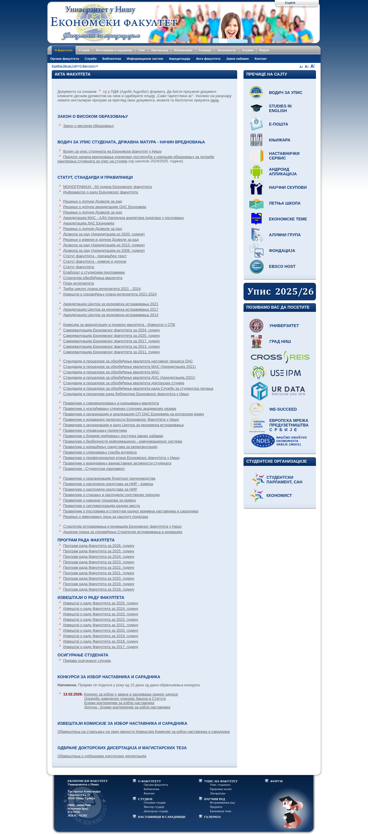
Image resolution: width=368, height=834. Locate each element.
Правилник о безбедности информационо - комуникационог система (122, 441)
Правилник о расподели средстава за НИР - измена (108, 484)
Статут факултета (78, 267)
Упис (141, 50)
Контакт (261, 58)
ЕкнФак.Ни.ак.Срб (64, 66)
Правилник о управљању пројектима (95, 430)
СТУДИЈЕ (145, 799)
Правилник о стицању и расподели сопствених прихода (111, 495)
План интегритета (78, 283)
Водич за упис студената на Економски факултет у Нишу (112, 151)
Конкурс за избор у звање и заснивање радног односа (131, 694)
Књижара (279, 140)
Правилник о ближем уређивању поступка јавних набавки (113, 436)
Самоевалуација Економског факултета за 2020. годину (111, 335)
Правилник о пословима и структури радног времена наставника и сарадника (130, 511)
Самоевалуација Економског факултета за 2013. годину (111, 346)
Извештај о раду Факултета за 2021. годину (100, 625)
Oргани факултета (64, 58)
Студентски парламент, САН (284, 479)
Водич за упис (285, 92)
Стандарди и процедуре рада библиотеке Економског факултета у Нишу (126, 394)
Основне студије (155, 802)
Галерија (205, 50)
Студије (84, 50)
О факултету (64, 50)
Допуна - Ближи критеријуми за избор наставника (127, 707)
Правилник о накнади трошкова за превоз (99, 500)
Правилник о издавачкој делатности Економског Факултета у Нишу (121, 419)
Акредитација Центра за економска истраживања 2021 (110, 304)
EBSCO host (282, 266)
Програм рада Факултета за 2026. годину (98, 545)
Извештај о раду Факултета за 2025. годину (100, 603)
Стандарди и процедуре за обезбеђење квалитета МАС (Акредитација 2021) (129, 366)
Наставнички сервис (284, 155)
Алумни (247, 50)
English (290, 2)
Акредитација (179, 58)
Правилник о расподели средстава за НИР (100, 489)
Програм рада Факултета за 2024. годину (98, 556)
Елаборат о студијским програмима (94, 272)
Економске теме (288, 219)
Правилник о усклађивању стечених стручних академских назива (119, 408)
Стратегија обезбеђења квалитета (92, 278)
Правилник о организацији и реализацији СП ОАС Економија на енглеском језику (133, 414)
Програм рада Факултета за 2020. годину (98, 578)
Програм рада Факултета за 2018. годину (98, 589)
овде (214, 100)
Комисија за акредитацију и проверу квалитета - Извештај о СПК (119, 324)
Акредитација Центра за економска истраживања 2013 (110, 315)
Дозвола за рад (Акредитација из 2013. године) (104, 245)
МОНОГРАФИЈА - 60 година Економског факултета (107, 187)
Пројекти (216, 806)
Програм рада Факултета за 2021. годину (98, 573)
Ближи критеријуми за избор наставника (119, 703)
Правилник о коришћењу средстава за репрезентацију (110, 447)
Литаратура (217, 793)
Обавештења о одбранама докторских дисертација (101, 756)
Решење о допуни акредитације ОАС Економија (104, 207)
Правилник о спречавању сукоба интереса (100, 452)
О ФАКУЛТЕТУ (149, 781)
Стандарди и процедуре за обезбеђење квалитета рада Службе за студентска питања (138, 388)
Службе (91, 58)
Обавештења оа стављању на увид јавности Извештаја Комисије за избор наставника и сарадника (143, 731)
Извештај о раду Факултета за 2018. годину (100, 641)
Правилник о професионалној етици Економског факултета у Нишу (121, 458)
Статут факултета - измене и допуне (94, 261)
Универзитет (284, 325)
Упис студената (220, 784)
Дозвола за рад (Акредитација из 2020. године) (104, 234)
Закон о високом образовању (88, 126)
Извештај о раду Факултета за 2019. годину (100, 636)
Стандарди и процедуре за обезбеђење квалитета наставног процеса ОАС (128, 361)
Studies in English (280, 108)
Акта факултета (208, 58)
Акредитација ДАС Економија (88, 223)
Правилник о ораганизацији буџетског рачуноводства (109, 478)
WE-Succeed (283, 409)
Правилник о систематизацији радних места (101, 506)
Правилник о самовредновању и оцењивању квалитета (111, 403)
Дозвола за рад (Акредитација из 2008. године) (104, 250)
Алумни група (285, 234)
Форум (264, 50)
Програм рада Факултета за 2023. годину (98, 562)
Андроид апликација (283, 171)
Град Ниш (280, 341)
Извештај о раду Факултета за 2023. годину (100, 614)
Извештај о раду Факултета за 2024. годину (100, 608)
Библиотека (111, 58)
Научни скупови (288, 187)
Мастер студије (154, 806)
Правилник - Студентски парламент (94, 468)
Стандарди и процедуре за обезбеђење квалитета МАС (111, 372)
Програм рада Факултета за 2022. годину (98, 567)
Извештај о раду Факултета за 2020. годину (100, 630)
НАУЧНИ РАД (214, 799)
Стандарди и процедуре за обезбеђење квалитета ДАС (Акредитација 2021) (129, 377)
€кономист (279, 495)
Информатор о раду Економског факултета (100, 192)
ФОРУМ (276, 781)
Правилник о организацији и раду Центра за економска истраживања (123, 425)
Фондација (282, 250)
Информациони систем (145, 58)
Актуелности (226, 50)
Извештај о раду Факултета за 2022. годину (100, 619)
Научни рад (159, 50)
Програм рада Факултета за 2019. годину (98, 584)
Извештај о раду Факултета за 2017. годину (100, 647)
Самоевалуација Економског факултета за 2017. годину (111, 341)
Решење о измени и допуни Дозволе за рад (101, 239)
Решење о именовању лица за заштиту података (105, 516)
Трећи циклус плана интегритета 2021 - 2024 (102, 289)
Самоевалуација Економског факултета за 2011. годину (111, 352)
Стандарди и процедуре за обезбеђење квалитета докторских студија (123, 383)
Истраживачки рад (222, 802)
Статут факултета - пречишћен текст (95, 256)
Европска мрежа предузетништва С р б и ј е (289, 425)
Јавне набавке (237, 58)
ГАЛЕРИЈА (212, 816)
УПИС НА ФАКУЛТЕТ (220, 781)
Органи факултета (156, 784)
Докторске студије (156, 811)
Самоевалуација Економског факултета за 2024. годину (111, 330)
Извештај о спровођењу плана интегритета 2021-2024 (110, 294)
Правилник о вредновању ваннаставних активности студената (117, 463)
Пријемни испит (221, 789)
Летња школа (285, 203)
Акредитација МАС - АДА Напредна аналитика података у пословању (123, 218)
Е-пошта (278, 124)
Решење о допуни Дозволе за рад (92, 201)
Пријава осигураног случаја (87, 660)
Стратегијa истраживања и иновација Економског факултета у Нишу (122, 526)
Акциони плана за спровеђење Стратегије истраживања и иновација (122, 532)
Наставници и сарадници (114, 50)
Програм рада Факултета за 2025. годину (98, 551)
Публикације (183, 50)
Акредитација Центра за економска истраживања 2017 (110, 309)
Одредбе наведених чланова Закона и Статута (125, 698)
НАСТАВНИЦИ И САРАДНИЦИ (161, 816)
